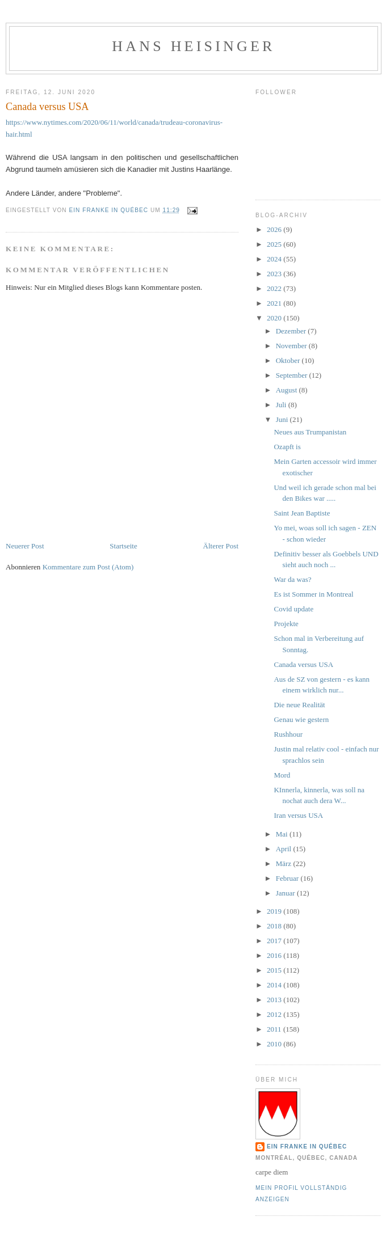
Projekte (286, 623)
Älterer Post (220, 546)
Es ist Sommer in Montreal (313, 594)
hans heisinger (193, 46)
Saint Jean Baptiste (302, 513)
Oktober (289, 360)
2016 (275, 955)
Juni (283, 419)
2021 (275, 303)
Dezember (292, 331)
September (292, 375)
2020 (275, 318)
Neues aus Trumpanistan (310, 432)
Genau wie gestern (301, 719)
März (284, 863)
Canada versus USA (303, 664)
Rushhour (288, 734)
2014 (275, 985)
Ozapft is (287, 446)
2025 (275, 244)
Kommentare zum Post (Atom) (88, 567)
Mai (283, 834)
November (292, 345)
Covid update (293, 609)
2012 (275, 1014)
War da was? (292, 579)
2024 (275, 259)
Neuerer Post (25, 546)
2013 (275, 999)
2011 (275, 1029)
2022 (275, 288)
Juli (282, 404)
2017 (275, 940)
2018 (275, 926)
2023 (275, 273)
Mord (282, 775)
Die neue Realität (299, 704)
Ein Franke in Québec (307, 1146)
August (287, 390)
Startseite (123, 546)
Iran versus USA (298, 815)
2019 (275, 911)
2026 (275, 229)
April (284, 848)
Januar (286, 893)
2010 (275, 1044)
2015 (275, 970)
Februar (288, 878)
